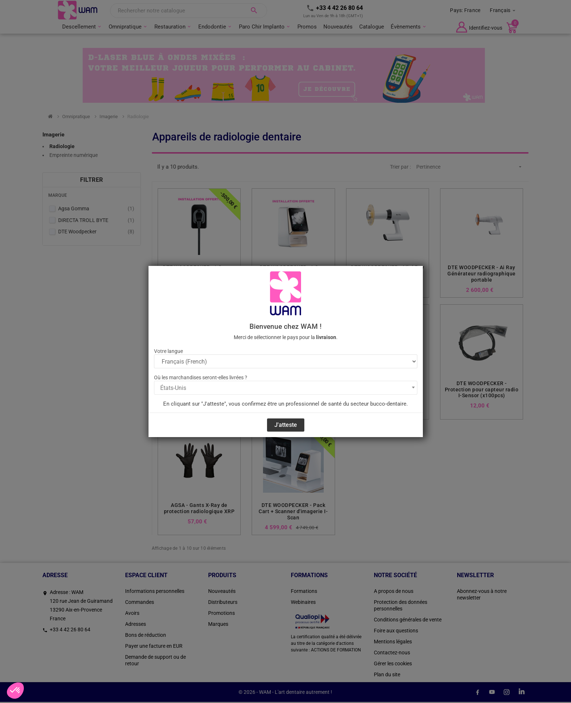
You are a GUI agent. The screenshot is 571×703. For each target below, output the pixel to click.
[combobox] (285, 388)
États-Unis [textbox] (173, 387)
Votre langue (168, 351)
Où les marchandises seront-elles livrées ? (200, 377)
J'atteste (285, 424)
